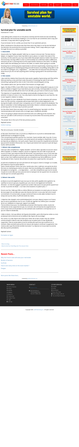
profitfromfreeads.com (32, 25)
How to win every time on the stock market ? (15, 266)
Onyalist (54, 286)
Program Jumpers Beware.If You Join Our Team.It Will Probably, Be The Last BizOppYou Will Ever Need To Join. (69, 119)
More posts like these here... (10, 275)
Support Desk (33, 287)
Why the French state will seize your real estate (16, 257)
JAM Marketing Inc (38, 309)
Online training (6, 125)
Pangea (3, 268)
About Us (10, 294)
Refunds (10, 290)
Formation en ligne (7, 235)
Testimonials (11, 296)
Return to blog (5, 244)
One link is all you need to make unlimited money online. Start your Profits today (69, 148)
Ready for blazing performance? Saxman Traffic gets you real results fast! (69, 57)
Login (9, 300)
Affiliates (10, 292)
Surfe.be (3, 263)
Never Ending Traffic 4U (58, 294)
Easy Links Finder (57, 292)
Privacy (10, 288)
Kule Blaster (56, 290)
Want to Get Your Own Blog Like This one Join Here (15, 246)
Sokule (54, 288)
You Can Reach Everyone (59, 296)
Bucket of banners (7, 260)
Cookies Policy (11, 298)
